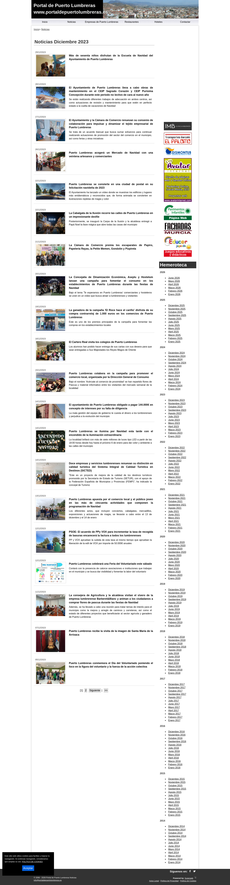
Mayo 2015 (174, 802)
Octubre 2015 (175, 785)
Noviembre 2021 (176, 498)
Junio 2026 (174, 278)
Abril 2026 (173, 284)
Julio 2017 (173, 700)
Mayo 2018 (174, 660)
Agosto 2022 (174, 460)
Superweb (189, 878)
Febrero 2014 (175, 859)
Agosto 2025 (174, 318)
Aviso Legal (154, 881)
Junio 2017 (174, 704)
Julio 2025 (173, 322)
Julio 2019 (173, 606)
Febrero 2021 (175, 528)
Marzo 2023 (174, 430)
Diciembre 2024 (176, 353)
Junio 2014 (174, 846)
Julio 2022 (173, 464)
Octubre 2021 (175, 501)
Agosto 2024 (174, 366)
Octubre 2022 (175, 454)
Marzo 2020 (174, 572)
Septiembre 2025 (177, 315)
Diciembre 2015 (176, 779)
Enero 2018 (174, 673)
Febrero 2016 (175, 764)
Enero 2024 (174, 389)
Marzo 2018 (174, 666)
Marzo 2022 (174, 477)
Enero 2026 (174, 294)
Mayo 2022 (174, 470)
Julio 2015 (173, 795)
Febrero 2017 (175, 717)
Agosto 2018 (174, 650)
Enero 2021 (174, 531)
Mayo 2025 (174, 328)
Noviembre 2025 (176, 309)
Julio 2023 (173, 416)
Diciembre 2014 (176, 826)
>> (106, 690)
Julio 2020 (173, 558)
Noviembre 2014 (176, 829)
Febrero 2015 (175, 812)
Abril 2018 (173, 663)
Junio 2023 (174, 420)
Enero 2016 (174, 767)
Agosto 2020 (174, 555)
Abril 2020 (173, 568)
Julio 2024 (173, 369)
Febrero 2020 (175, 575)
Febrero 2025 (175, 338)
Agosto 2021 (174, 508)
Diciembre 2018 (176, 637)
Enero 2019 (174, 625)
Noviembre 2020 (176, 545)
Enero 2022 (174, 483)
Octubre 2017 (175, 691)
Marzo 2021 (174, 524)
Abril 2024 (173, 379)
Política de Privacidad (169, 881)
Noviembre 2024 (176, 356)
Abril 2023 (173, 426)
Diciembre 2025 (176, 305)
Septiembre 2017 (177, 694)
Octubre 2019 (175, 596)
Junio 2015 (174, 798)
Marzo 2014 (174, 856)
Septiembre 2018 (177, 647)
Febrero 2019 (175, 622)
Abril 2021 (173, 521)
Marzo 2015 (174, 808)
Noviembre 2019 (176, 593)
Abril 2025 (173, 331)
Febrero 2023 (175, 433)
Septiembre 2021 (177, 505)
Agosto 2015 (174, 792)
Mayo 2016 (174, 754)
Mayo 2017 (174, 707)
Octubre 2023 (175, 406)
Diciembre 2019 (176, 589)
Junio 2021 (174, 514)
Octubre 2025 (175, 312)
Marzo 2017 (174, 714)
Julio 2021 (173, 511)
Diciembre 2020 (176, 542)
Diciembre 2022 (176, 447)
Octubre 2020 (175, 549)
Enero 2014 (174, 862)
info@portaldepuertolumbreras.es (48, 880)
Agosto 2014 (174, 839)
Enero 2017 (174, 720)
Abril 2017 (173, 710)
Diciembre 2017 (176, 684)
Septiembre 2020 (177, 552)
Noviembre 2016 (176, 735)
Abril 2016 (173, 758)
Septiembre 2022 (177, 457)
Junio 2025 (174, 325)
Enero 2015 (174, 815)
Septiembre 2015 (177, 789)
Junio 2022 (174, 467)
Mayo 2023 (174, 423)
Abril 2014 (173, 852)
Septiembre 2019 (177, 599)
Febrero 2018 (175, 670)
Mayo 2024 (174, 376)
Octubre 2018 (175, 643)
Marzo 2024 (174, 382)
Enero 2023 (174, 436)
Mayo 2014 (174, 849)
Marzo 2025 (174, 335)
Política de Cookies (188, 881)
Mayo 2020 (174, 565)
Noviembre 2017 (176, 687)
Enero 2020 (174, 578)
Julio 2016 (173, 748)
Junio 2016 (174, 751)
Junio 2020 (174, 562)
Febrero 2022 (175, 480)
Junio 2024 (174, 372)
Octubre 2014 (175, 833)
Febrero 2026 (175, 291)
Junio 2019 (174, 609)
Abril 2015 (173, 805)
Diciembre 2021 (176, 495)
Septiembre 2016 (177, 741)
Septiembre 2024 (177, 363)
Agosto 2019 (174, 602)
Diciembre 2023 (176, 400)
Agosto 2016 (174, 745)
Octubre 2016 (175, 738)
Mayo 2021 (174, 518)
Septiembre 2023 (177, 410)
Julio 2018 (173, 653)
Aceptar (28, 868)
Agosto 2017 (174, 697)
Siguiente (94, 690)
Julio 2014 (173, 842)
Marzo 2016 (174, 761)
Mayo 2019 (174, 612)
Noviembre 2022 (176, 451)
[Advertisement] (177, 74)
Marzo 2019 (174, 619)
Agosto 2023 (174, 413)
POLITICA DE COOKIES (32, 862)
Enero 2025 (174, 341)
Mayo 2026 (174, 281)
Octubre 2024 (175, 359)
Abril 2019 (173, 616)
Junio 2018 (174, 656)
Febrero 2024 (175, 385)
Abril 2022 (173, 474)
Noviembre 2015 (176, 782)
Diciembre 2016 (176, 731)
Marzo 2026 (174, 288)
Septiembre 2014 (177, 836)
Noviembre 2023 (176, 403)
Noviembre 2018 (176, 640)
